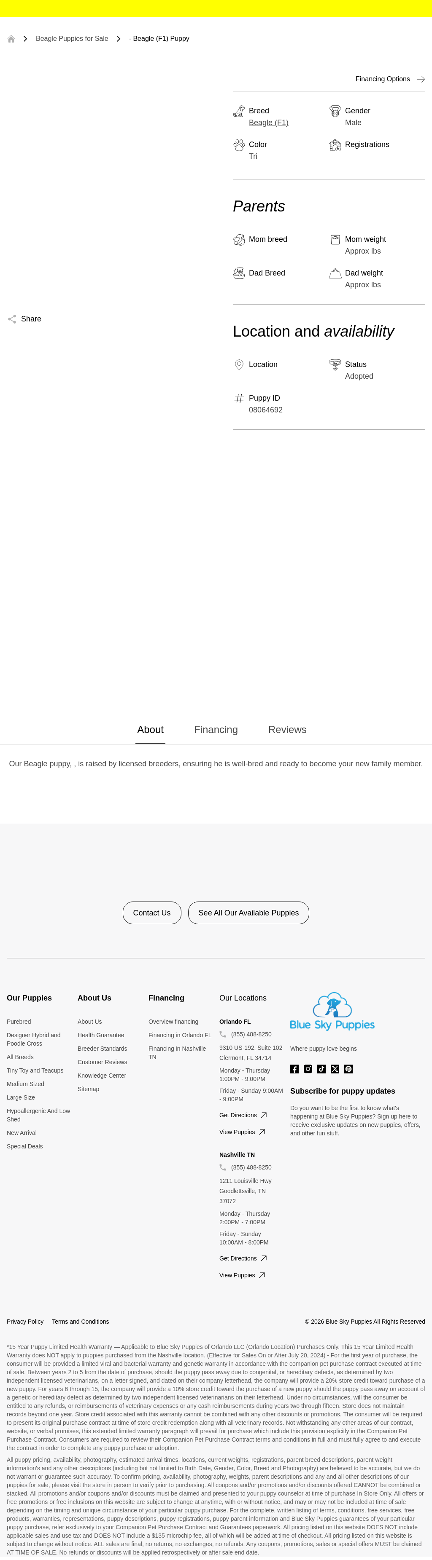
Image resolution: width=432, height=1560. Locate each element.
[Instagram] (308, 1069)
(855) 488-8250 (251, 1034)
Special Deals (25, 1146)
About (150, 729)
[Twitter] (335, 1069)
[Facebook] (294, 1069)
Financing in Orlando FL (179, 1035)
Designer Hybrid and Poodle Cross (34, 1039)
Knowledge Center (102, 1075)
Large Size (21, 1097)
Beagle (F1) (269, 122)
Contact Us (152, 913)
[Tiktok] (321, 1069)
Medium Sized (25, 1084)
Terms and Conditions (80, 1321)
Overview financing (173, 1021)
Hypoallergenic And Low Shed (38, 1115)
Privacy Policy (25, 1321)
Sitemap (88, 1089)
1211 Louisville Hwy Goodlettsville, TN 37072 (245, 1190)
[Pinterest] (348, 1069)
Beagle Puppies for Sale (72, 38)
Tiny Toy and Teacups (35, 1070)
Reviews (287, 729)
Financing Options (390, 79)
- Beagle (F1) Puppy (159, 38)
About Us (90, 1021)
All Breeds (20, 1057)
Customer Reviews (102, 1062)
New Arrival (22, 1132)
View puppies (243, 1132)
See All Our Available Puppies (249, 913)
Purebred (19, 1021)
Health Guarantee (101, 1035)
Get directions (244, 1115)
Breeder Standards (102, 1048)
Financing (216, 729)
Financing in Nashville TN (177, 1052)
